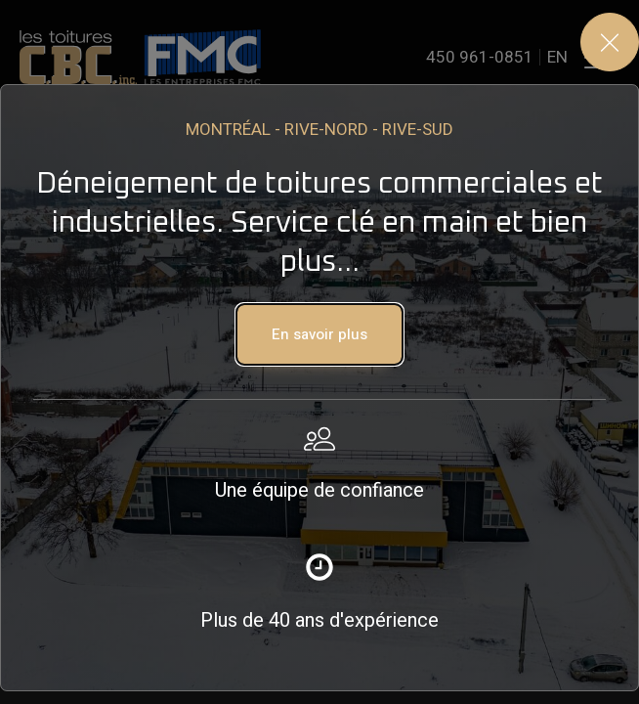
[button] (319, 334)
